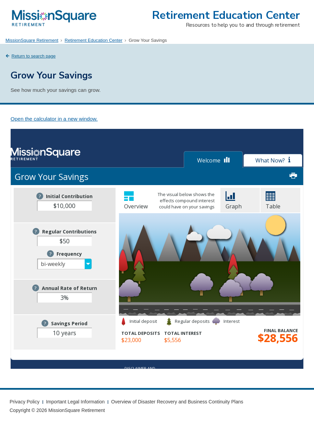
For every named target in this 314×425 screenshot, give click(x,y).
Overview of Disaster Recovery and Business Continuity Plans (177, 401)
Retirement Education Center (226, 15)
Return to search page (34, 56)
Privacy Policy (24, 401)
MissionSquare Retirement (31, 40)
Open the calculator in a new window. (54, 119)
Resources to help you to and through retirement (243, 24)
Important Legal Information (75, 401)
